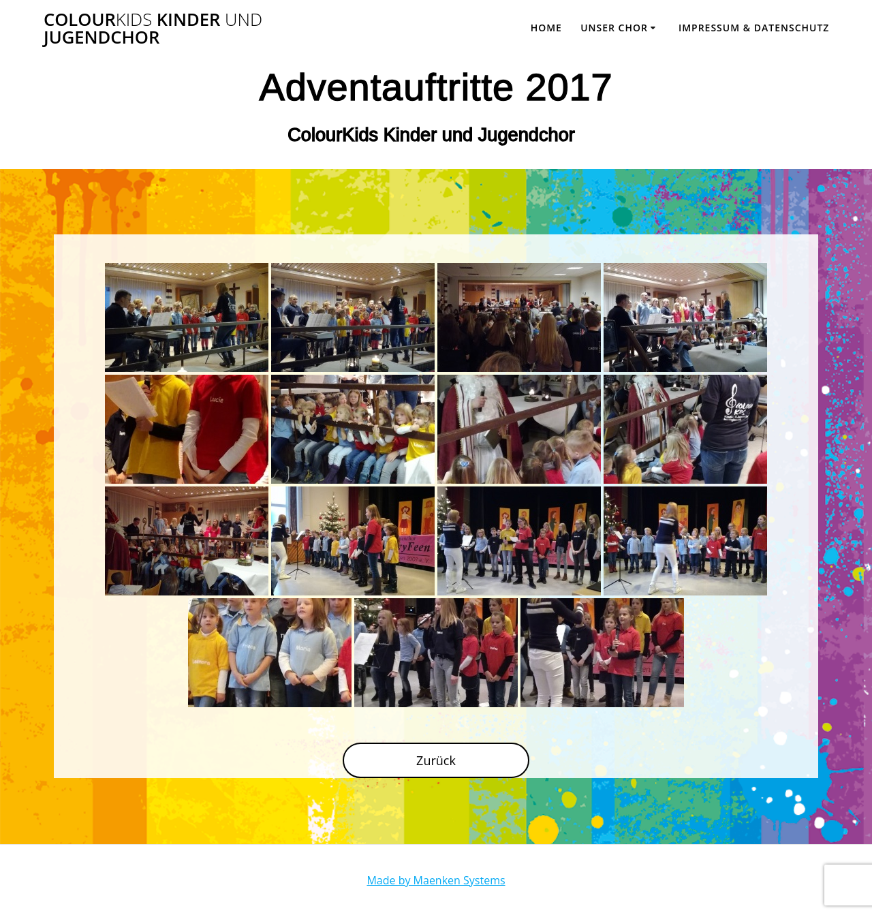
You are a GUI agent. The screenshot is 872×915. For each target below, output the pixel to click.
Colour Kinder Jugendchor (153, 28)
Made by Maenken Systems (436, 880)
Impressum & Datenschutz (754, 27)
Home (546, 27)
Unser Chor (614, 27)
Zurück (436, 760)
